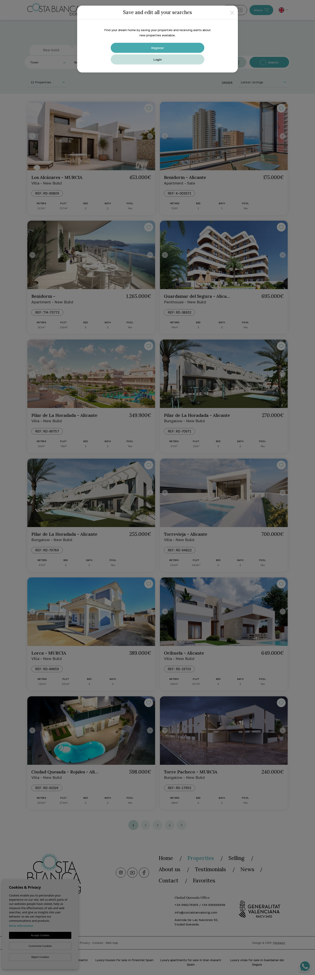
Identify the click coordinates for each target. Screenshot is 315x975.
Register (157, 48)
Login (157, 59)
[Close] (232, 12)
